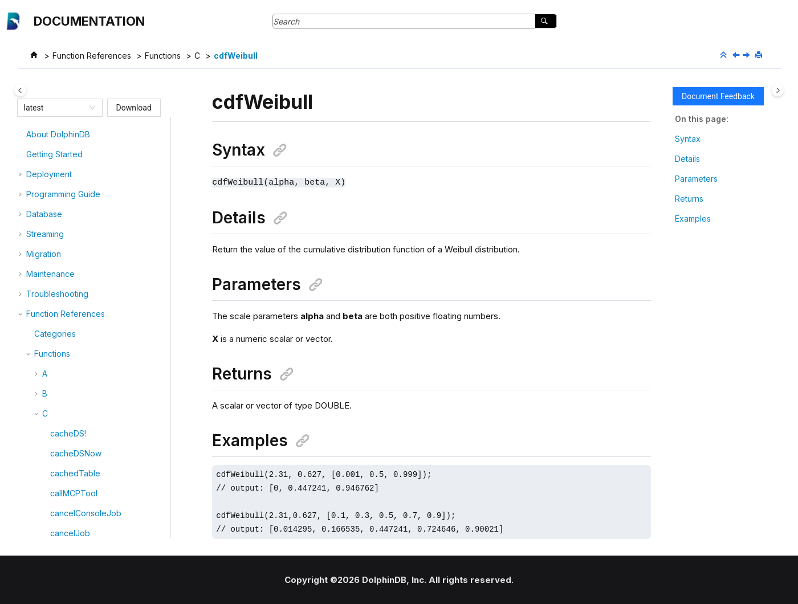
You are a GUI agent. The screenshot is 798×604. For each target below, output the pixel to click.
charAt (62, 434)
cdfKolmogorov (79, 155)
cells (58, 355)
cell (56, 335)
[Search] (546, 21)
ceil (56, 315)
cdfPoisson (71, 215)
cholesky (67, 514)
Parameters (696, 178)
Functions (163, 55)
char (58, 414)
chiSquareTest (77, 494)
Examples (693, 218)
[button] (45, 136)
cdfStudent (71, 235)
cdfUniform (71, 255)
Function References (91, 55)
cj (53, 534)
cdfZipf (64, 295)
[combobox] (54, 107)
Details (687, 159)
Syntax (688, 139)
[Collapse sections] (724, 55)
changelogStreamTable (94, 374)
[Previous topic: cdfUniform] (737, 55)
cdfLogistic (70, 175)
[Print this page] (760, 55)
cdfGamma (70, 135)
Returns (689, 198)
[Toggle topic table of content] (778, 90)
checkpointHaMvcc (86, 474)
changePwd (72, 394)
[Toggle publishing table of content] (20, 90)
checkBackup (76, 454)
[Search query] (414, 21)
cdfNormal (69, 195)
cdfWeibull (236, 55)
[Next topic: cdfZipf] (747, 55)
